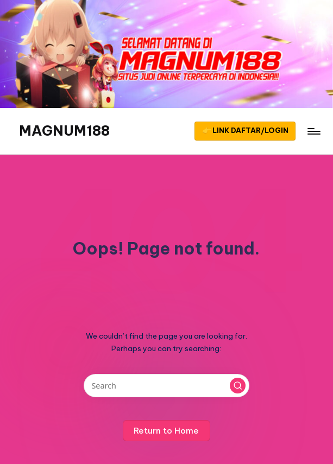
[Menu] (313, 131)
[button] (245, 131)
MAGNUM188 (64, 130)
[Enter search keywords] (166, 385)
